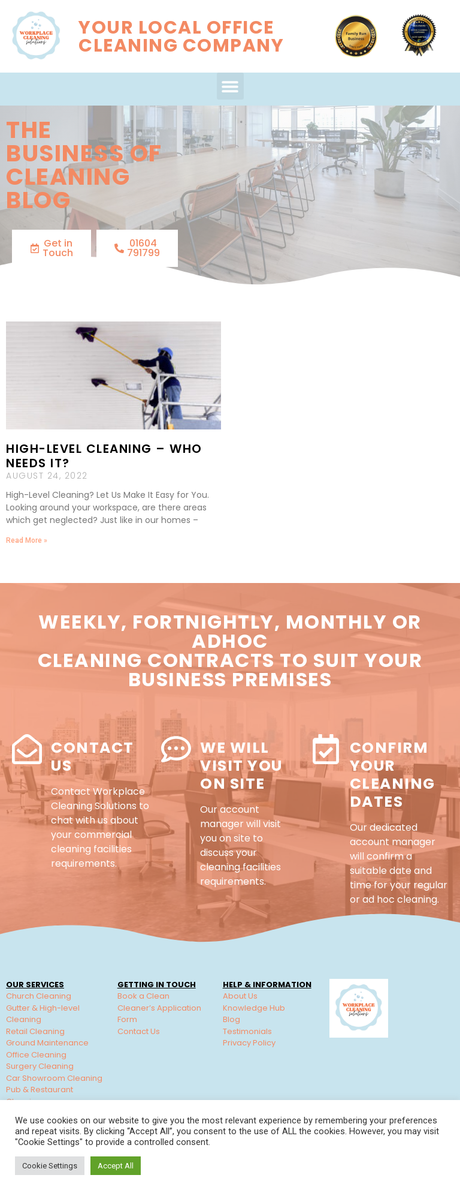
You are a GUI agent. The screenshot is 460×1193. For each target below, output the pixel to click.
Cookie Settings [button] (49, 1165)
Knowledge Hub (254, 1008)
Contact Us (92, 756)
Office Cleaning (36, 1054)
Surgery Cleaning (40, 1066)
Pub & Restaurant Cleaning (39, 1095)
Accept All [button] (116, 1165)
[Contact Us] (27, 749)
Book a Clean (143, 996)
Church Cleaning (38, 996)
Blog (231, 1019)
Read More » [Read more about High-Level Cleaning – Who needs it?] (26, 540)
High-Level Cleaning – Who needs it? (104, 455)
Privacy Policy (249, 1042)
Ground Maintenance (47, 1042)
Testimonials (247, 1031)
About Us (240, 996)
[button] (230, 86)
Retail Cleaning (35, 1031)
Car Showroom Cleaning (54, 1078)
